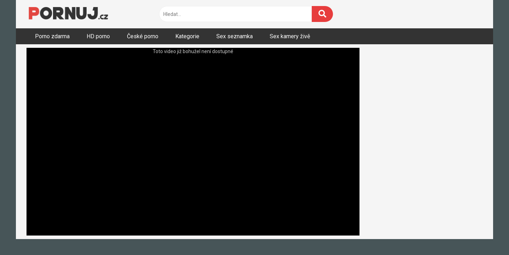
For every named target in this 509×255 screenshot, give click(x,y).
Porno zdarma (52, 36)
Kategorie (187, 36)
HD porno (98, 36)
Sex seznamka (234, 36)
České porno (142, 36)
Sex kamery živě (290, 36)
